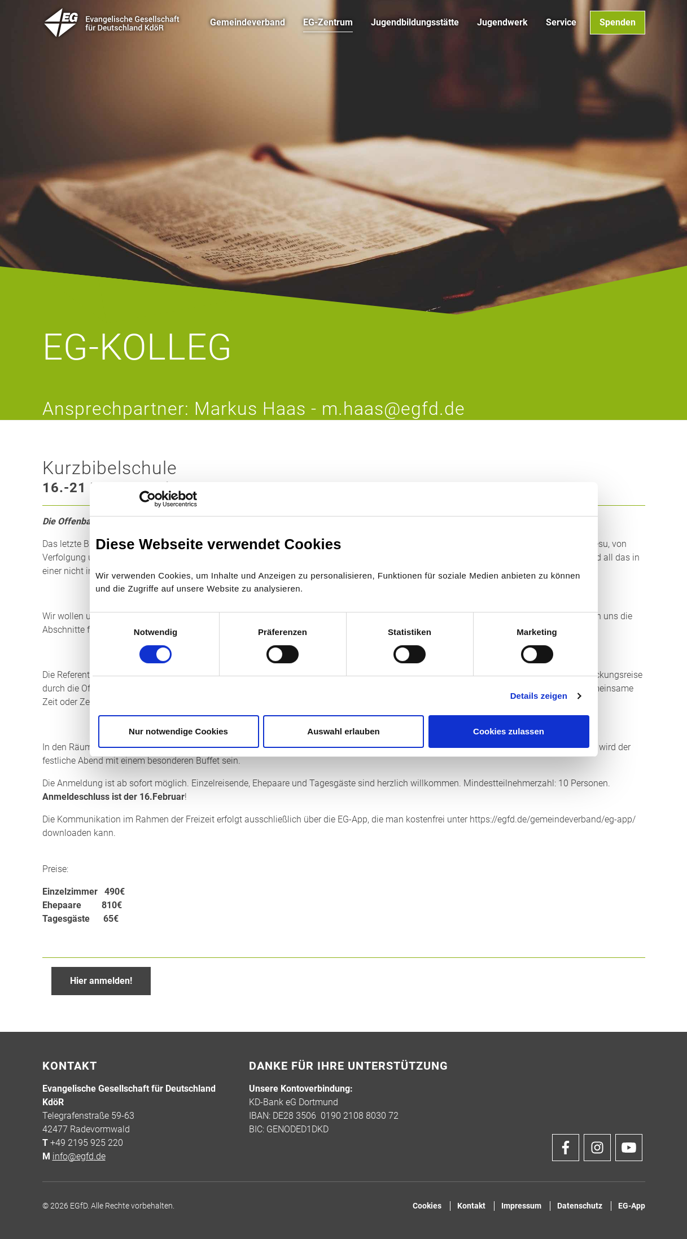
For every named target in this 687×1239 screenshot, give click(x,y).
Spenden (618, 22)
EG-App (631, 1206)
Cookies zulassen (508, 731)
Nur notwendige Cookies (178, 731)
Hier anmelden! (101, 980)
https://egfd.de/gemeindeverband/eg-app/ (553, 819)
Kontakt (471, 1206)
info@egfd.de (79, 1156)
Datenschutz (579, 1206)
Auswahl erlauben (343, 731)
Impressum (521, 1206)
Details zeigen (538, 696)
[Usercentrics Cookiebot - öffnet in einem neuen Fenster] (147, 499)
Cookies (427, 1206)
